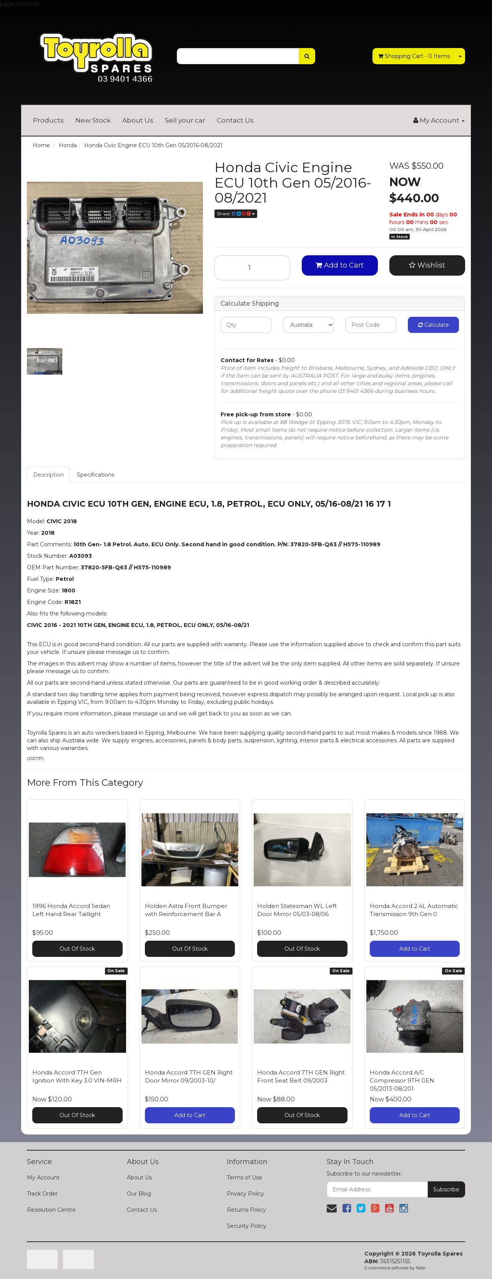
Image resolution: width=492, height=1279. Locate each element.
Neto (421, 1268)
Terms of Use (244, 1177)
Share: (236, 213)
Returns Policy (246, 1209)
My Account (43, 1177)
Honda (68, 145)
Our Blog (139, 1193)
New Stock (93, 120)
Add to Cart (340, 265)
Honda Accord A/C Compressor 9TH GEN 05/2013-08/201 (402, 1080)
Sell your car (185, 120)
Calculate (433, 324)
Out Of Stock (77, 948)
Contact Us (235, 120)
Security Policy (246, 1225)
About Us (137, 120)
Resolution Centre (51, 1209)
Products (48, 120)
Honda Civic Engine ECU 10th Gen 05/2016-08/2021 (153, 145)
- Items (414, 56)
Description (48, 474)
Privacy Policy (245, 1193)
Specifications (95, 474)
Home (41, 145)
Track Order (42, 1193)
